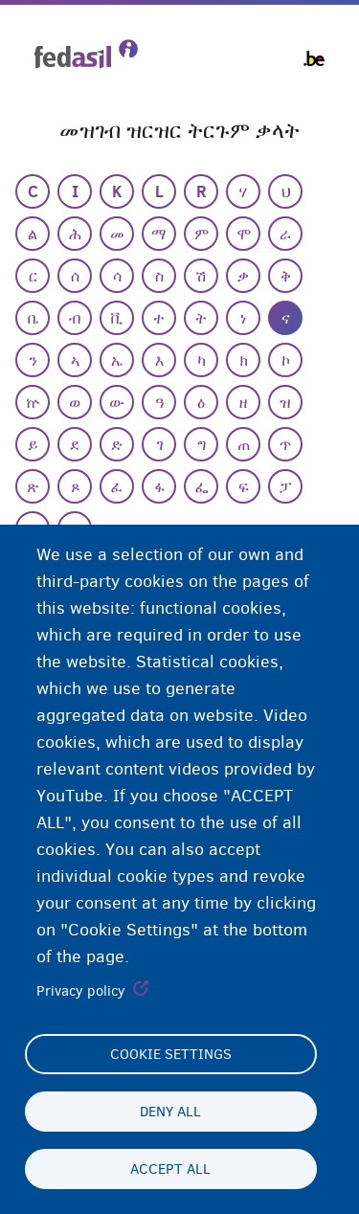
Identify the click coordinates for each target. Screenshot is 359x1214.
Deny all (170, 1111)
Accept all (170, 1169)
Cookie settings (171, 1054)
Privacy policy (80, 990)
